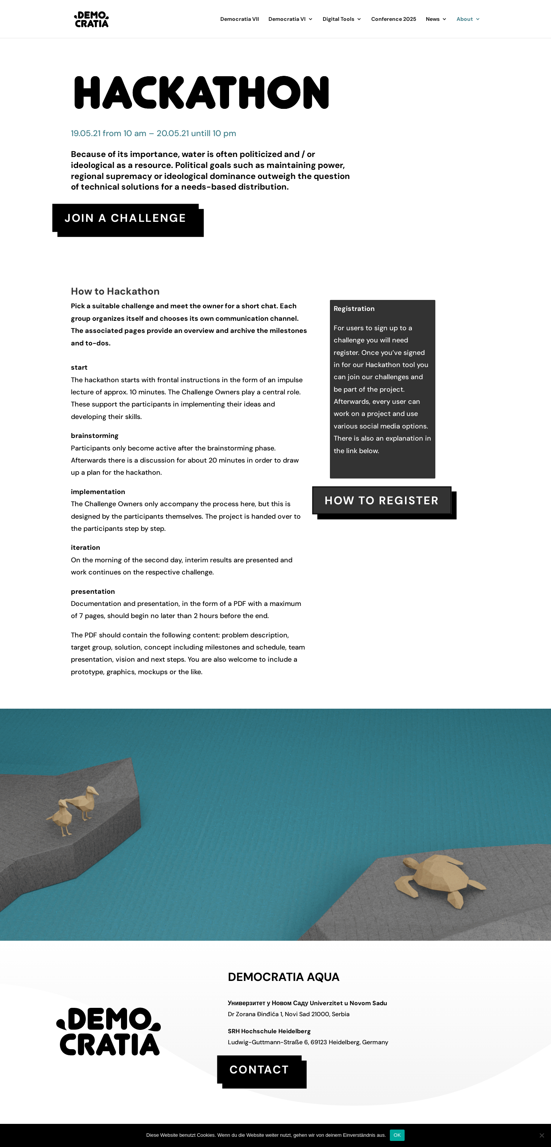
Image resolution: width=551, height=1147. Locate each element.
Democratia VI (287, 19)
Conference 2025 (393, 19)
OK (397, 1135)
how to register (382, 500)
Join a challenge (125, 217)
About (465, 19)
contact (259, 1069)
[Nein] (541, 1135)
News (433, 19)
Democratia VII (239, 19)
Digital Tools (338, 19)
